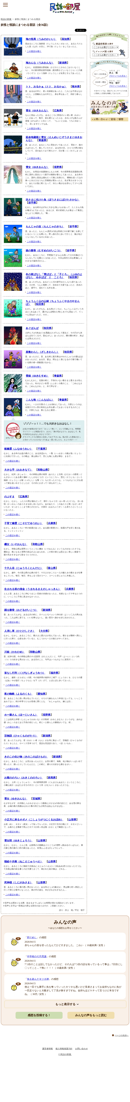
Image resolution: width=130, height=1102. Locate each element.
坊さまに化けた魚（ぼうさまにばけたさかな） (53, 199)
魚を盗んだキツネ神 (38, 979)
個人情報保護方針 (63, 1049)
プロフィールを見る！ (118, 76)
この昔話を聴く (34, 51)
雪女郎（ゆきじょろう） (18, 840)
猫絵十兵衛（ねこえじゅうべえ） (23, 861)
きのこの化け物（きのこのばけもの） (26, 756)
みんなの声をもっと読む (91, 1015)
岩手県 (32, 202)
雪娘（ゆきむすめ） (37, 375)
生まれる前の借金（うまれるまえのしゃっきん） (32, 589)
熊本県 (76, 86)
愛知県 (41, 693)
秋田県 (73, 277)
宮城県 (36, 798)
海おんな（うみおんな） (40, 62)
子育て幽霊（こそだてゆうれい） (23, 523)
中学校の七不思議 (36, 956)
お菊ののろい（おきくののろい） (23, 777)
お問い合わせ (81, 1049)
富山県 (52, 568)
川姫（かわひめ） (14, 652)
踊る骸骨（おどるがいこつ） (21, 610)
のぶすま (9, 496)
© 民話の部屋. (65, 1054)
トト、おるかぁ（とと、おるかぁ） (46, 86)
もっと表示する (65, 1004)
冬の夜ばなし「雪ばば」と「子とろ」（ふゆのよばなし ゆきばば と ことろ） (54, 276)
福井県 (54, 672)
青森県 (42, 140)
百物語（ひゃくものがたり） (21, 735)
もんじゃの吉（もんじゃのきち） (45, 226)
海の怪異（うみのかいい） (41, 39)
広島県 (58, 110)
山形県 (72, 819)
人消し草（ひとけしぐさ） (19, 631)
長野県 (58, 167)
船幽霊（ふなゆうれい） (18, 448)
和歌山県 (43, 469)
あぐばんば (32, 328)
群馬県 (52, 777)
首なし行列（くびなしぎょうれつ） (24, 672)
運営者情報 (47, 1049)
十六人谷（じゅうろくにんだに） (23, 568)
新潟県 (63, 62)
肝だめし (32, 937)
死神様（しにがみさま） (18, 882)
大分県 (44, 631)
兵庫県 (52, 523)
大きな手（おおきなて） (18, 469)
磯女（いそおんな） (15, 544)
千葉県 (41, 448)
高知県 (65, 39)
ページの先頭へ (121, 1035)
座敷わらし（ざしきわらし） (42, 352)
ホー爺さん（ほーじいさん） (21, 714)
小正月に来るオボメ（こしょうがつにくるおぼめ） (33, 819)
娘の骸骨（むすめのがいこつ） (44, 250)
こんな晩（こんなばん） (40, 399)
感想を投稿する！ (39, 1015)
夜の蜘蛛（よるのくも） (18, 693)
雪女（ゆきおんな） (37, 110)
